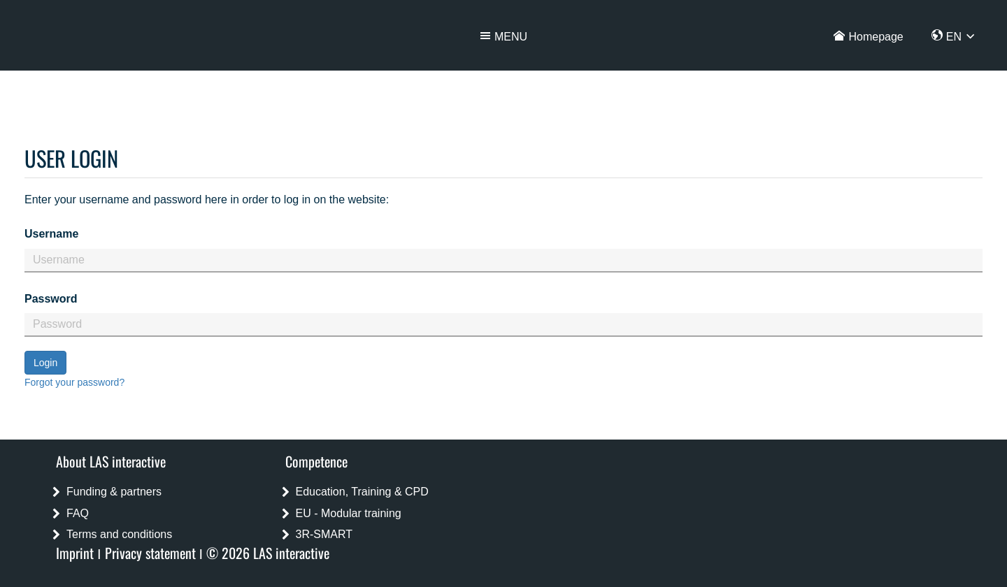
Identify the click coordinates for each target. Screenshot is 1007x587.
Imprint (75, 552)
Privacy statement (150, 552)
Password (51, 299)
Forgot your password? (74, 382)
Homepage (875, 37)
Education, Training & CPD (362, 492)
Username (51, 234)
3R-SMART (324, 534)
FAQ (77, 513)
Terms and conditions (119, 534)
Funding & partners (114, 492)
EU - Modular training (348, 513)
